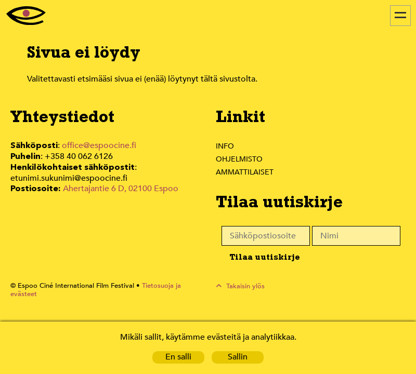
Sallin (238, 357)
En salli (178, 357)
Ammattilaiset (245, 172)
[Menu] (400, 15)
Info (224, 146)
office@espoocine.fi (99, 145)
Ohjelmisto (240, 159)
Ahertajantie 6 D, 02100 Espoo (119, 186)
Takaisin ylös (245, 286)
